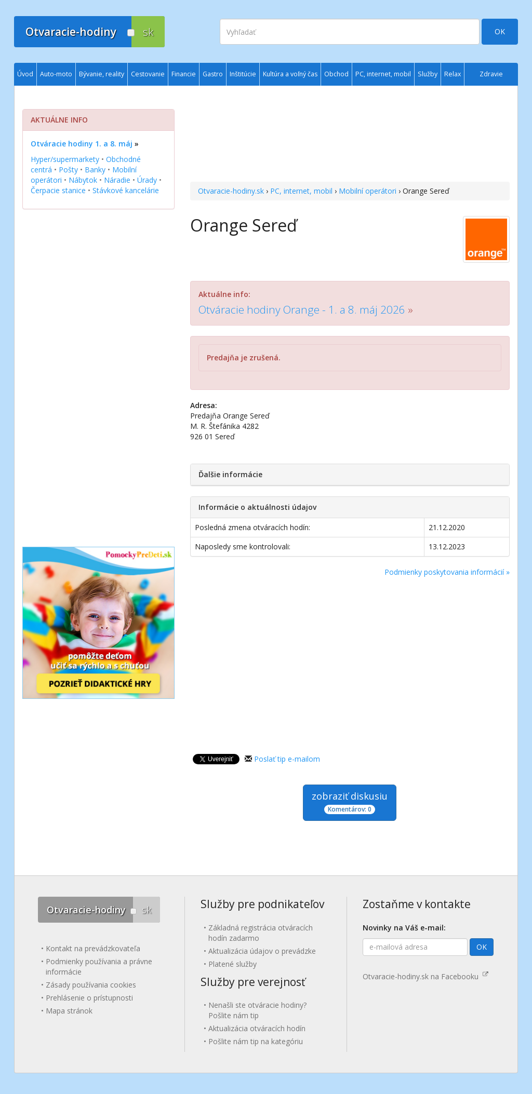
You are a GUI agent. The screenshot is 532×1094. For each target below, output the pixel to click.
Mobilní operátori (367, 191)
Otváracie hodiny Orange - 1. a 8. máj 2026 (301, 309)
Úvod (25, 74)
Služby (427, 74)
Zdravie (491, 74)
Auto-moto (56, 74)
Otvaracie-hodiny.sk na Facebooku (425, 976)
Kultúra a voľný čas (290, 74)
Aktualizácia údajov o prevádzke (262, 951)
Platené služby (232, 964)
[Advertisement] (350, 135)
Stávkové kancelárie (125, 190)
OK (500, 31)
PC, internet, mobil (301, 191)
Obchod (336, 74)
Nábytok (83, 180)
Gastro (213, 74)
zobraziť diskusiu (350, 802)
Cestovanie (148, 74)
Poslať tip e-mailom (287, 759)
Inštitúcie (243, 74)
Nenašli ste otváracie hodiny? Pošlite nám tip (257, 1010)
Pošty (68, 169)
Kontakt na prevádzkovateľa (93, 948)
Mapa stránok (69, 1011)
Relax (452, 74)
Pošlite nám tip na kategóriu (255, 1041)
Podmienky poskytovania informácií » (447, 572)
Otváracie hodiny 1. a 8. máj (81, 143)
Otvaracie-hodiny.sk (231, 191)
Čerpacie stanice (58, 190)
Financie (183, 74)
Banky (95, 169)
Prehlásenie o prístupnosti (89, 998)
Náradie (117, 180)
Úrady (147, 180)
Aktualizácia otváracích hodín (256, 1028)
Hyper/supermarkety (65, 159)
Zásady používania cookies (91, 985)
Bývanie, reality (101, 74)
